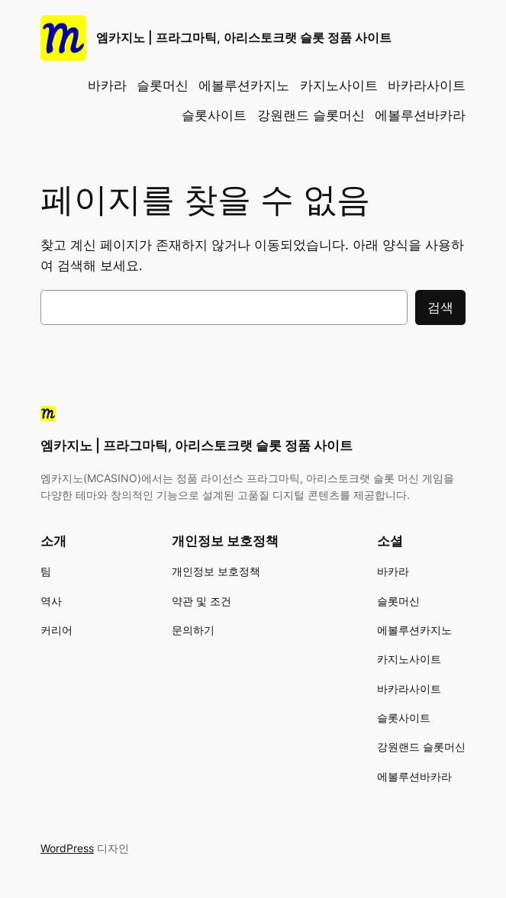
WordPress (67, 848)
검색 (440, 307)
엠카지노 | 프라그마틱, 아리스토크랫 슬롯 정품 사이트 (244, 38)
